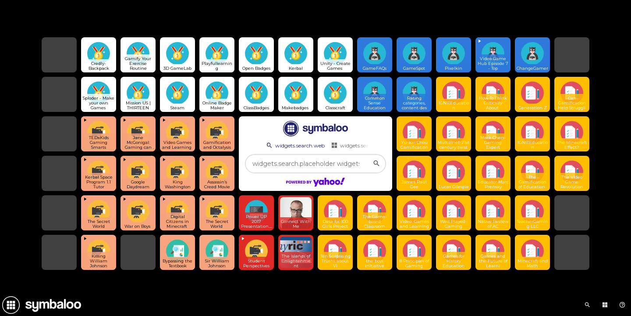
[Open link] (98, 54)
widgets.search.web (295, 145)
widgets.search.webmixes (367, 145)
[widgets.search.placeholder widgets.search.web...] (315, 163)
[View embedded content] (492, 54)
